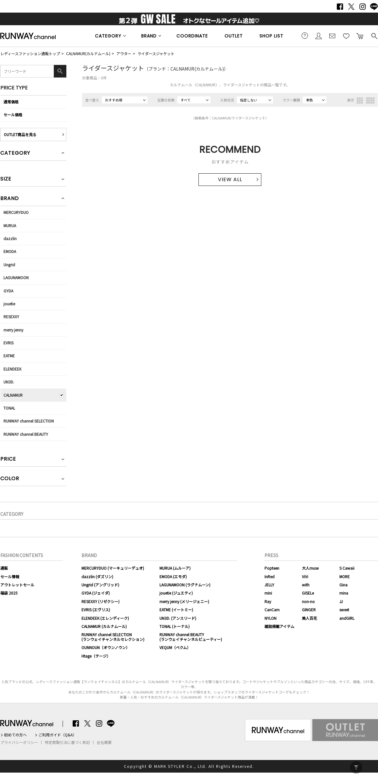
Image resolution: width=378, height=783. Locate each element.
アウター (123, 53)
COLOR (9, 479)
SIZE (5, 179)
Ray (267, 601)
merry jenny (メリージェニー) (184, 601)
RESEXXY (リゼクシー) (100, 601)
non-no (308, 601)
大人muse (310, 568)
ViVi (305, 576)
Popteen (271, 568)
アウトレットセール (17, 584)
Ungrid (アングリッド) (100, 584)
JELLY (269, 584)
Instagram (362, 6)
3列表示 (360, 100)
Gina (343, 584)
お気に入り (346, 35)
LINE (374, 6)
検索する (374, 35)
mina (343, 593)
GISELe (308, 593)
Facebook (340, 6)
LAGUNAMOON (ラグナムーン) (184, 584)
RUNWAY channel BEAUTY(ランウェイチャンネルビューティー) (190, 637)
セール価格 (12, 114)
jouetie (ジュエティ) (176, 593)
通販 (4, 568)
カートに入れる (360, 35)
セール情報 (9, 576)
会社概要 (104, 742)
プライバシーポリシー (19, 742)
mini (268, 593)
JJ (341, 601)
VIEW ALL (230, 179)
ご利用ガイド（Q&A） (57, 735)
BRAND (149, 36)
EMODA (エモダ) (173, 576)
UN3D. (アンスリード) (177, 618)
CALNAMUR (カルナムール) (104, 626)
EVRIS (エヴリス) (95, 609)
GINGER (309, 609)
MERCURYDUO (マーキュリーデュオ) (112, 568)
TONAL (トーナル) (174, 626)
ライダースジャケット (156, 53)
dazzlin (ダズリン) (97, 576)
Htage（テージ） (95, 656)
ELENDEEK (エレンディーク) (105, 618)
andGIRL (346, 618)
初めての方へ (15, 735)
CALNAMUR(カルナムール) (88, 53)
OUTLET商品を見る (20, 134)
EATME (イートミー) (176, 609)
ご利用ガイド (305, 35)
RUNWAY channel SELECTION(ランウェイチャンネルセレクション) (112, 637)
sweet (344, 609)
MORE (344, 576)
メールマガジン (332, 35)
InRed (269, 576)
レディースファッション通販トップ (30, 53)
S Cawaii (346, 568)
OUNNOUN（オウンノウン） (105, 647)
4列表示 (370, 100)
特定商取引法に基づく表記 (67, 742)
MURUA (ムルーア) (175, 568)
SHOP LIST (271, 36)
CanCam (272, 609)
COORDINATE (192, 36)
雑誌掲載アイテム (279, 626)
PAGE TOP (356, 767)
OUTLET (234, 36)
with (305, 584)
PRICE (8, 460)
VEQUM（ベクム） (175, 647)
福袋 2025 (9, 593)
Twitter (351, 6)
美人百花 (309, 618)
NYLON (270, 618)
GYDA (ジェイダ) (95, 593)
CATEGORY (108, 36)
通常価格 (11, 101)
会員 (318, 35)
